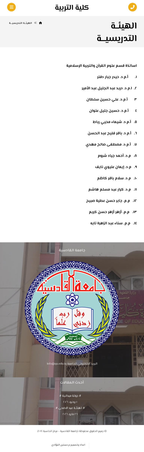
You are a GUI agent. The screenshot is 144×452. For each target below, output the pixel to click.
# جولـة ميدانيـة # (70, 396)
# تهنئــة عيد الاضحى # (70, 408)
